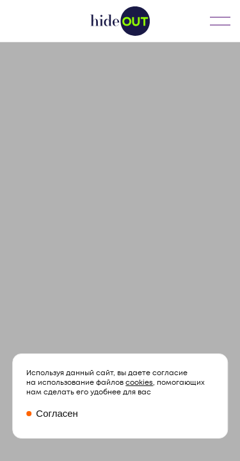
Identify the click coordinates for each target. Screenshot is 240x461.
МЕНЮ (220, 21)
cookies (139, 382)
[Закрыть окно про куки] (119, 414)
